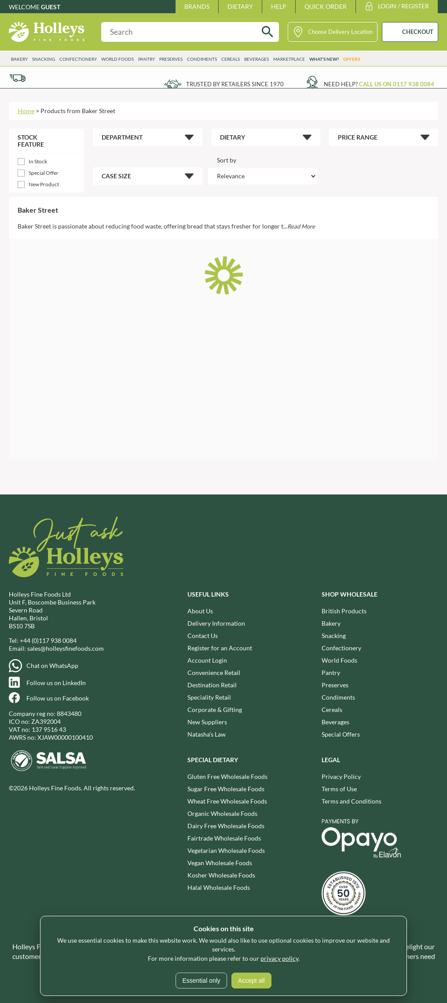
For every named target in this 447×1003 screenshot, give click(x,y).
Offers (351, 59)
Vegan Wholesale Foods (219, 863)
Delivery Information (216, 623)
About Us (200, 611)
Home (26, 110)
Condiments (202, 59)
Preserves (171, 59)
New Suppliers (207, 722)
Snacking (43, 59)
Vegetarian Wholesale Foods (226, 850)
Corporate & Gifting (214, 709)
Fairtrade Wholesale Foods (224, 838)
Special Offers (341, 734)
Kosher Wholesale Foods (221, 875)
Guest (50, 7)
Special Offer (44, 173)
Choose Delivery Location (340, 31)
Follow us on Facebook (57, 698)
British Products (344, 611)
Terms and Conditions (351, 801)
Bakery (19, 59)
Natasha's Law (206, 734)
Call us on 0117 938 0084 (396, 84)
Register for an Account (219, 648)
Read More (301, 226)
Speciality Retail (209, 697)
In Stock (38, 161)
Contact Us (202, 635)
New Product (44, 184)
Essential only (201, 980)
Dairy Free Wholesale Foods (225, 826)
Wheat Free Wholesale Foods (227, 801)
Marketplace (289, 59)
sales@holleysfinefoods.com (65, 648)
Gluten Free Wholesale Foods (227, 776)
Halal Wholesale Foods (218, 887)
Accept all (251, 980)
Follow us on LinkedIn (56, 682)
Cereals (230, 59)
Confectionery (78, 59)
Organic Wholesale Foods (222, 813)
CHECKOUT (417, 31)
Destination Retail (212, 685)
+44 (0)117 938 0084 (48, 640)
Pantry (146, 59)
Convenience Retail (213, 672)
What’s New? (324, 59)
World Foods (117, 59)
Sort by (226, 160)
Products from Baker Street (77, 110)
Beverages (256, 59)
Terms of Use (339, 789)
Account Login (207, 660)
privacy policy (279, 958)
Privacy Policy (341, 776)
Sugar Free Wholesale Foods (225, 789)
